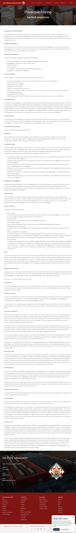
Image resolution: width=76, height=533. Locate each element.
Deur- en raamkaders (44, 501)
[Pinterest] (38, 529)
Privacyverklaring (6, 514)
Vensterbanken (43, 502)
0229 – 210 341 (5, 469)
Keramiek (60, 510)
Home (34, 2)
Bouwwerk (23, 508)
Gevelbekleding (43, 499)
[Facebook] (32, 529)
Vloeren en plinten (43, 506)
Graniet (59, 502)
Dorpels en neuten (43, 508)
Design (22, 506)
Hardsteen (60, 508)
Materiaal (64, 2)
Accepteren (56, 529)
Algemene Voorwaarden (7, 512)
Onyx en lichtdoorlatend (26, 512)
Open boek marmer (25, 514)
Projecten (57, 2)
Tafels (22, 510)
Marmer (60, 501)
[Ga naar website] (73, 517)
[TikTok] (44, 529)
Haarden (23, 502)
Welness (23, 504)
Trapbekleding (42, 504)
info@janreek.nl (6, 474)
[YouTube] (41, 529)
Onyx (59, 504)
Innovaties (23, 517)
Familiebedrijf (50, 2)
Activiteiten (40, 2)
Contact (71, 2)
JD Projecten (20, 526)
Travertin (60, 506)
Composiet (60, 512)
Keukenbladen (24, 498)
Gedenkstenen (24, 519)
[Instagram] (35, 529)
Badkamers (23, 500)
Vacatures (4, 510)
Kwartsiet (60, 499)
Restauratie (23, 515)
